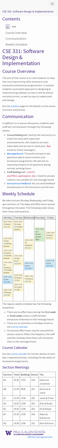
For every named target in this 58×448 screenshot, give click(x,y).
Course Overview (16, 33)
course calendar (19, 326)
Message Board (15, 153)
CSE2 (5, 227)
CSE (4, 244)
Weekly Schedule (16, 44)
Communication (15, 38)
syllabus (15, 106)
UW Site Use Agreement (40, 436)
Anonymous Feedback (19, 183)
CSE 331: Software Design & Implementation (28, 11)
